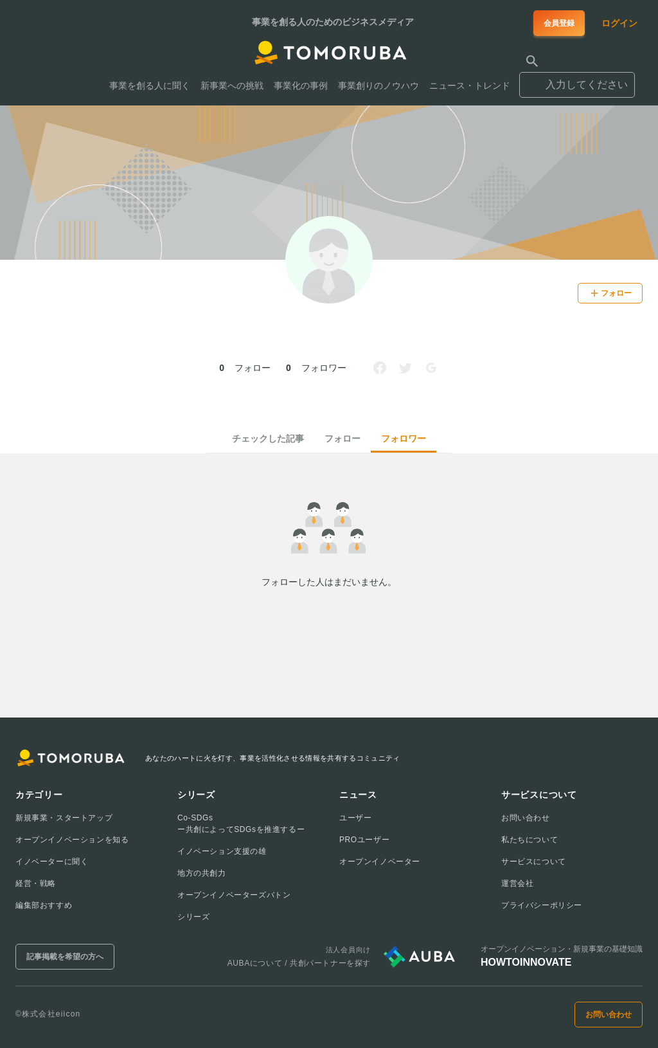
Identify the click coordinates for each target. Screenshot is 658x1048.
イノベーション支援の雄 (222, 851)
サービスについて (533, 861)
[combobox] (577, 79)
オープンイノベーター (379, 861)
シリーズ (193, 916)
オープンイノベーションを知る (72, 839)
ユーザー (355, 817)
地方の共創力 (201, 873)
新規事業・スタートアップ (63, 817)
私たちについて (529, 839)
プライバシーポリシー (541, 905)
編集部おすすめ (43, 905)
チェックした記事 (268, 438)
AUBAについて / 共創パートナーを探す (299, 963)
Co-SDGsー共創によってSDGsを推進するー (241, 823)
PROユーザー (364, 839)
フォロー (342, 438)
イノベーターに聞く (51, 861)
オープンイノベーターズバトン (233, 894)
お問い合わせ (525, 817)
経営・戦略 (35, 883)
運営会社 (517, 883)
